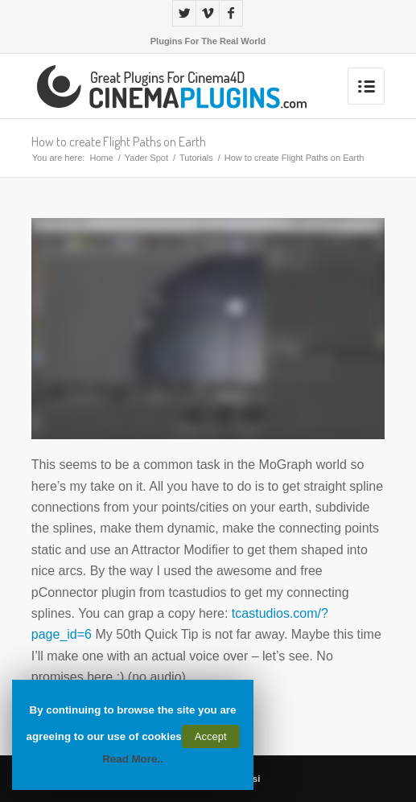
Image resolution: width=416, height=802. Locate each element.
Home (101, 157)
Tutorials (196, 157)
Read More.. (132, 759)
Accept (211, 736)
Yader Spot (146, 157)
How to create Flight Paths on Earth (118, 142)
